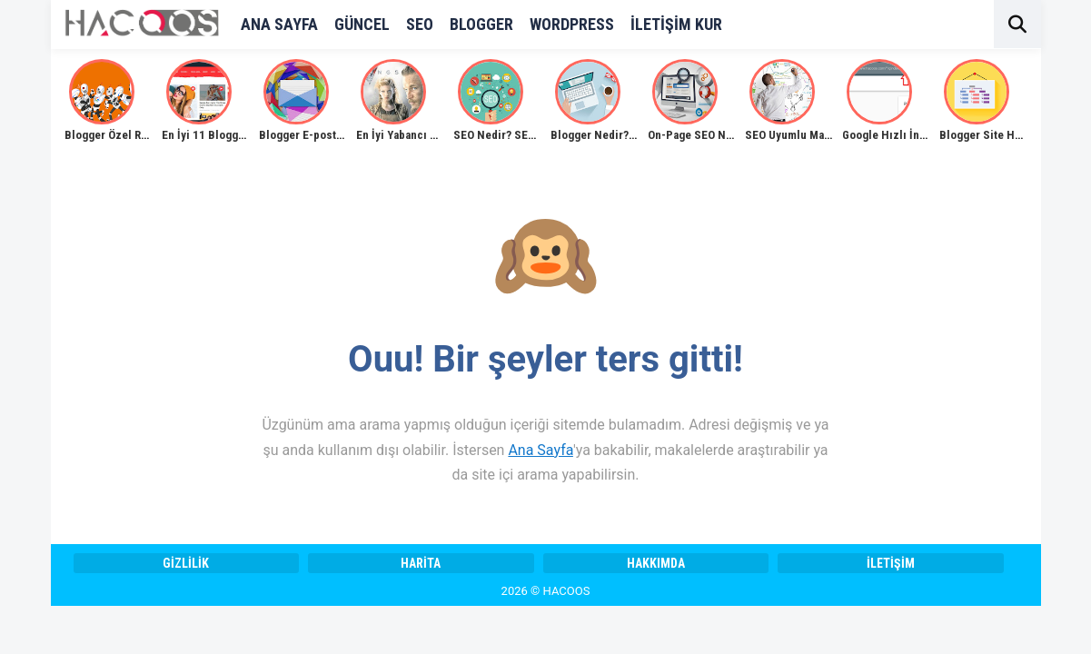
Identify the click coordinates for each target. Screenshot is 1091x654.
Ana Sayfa (540, 450)
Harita (421, 563)
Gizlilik (186, 563)
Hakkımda (656, 563)
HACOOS (566, 591)
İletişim (891, 563)
